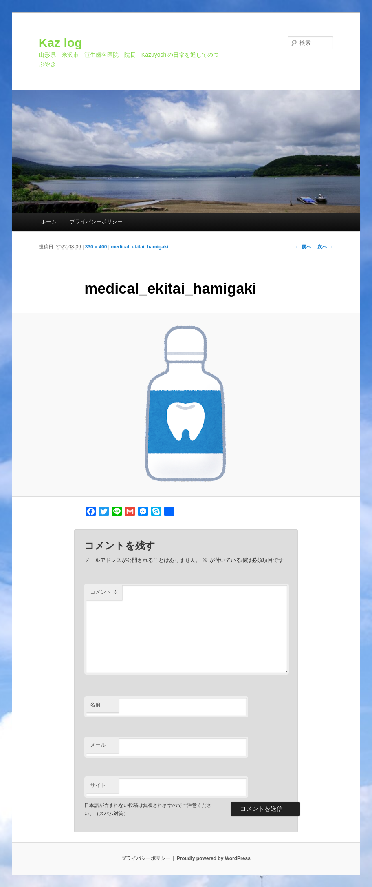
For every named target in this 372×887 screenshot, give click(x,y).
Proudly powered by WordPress (214, 858)
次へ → (325, 247)
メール (98, 745)
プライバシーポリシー (96, 222)
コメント (104, 592)
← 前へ (303, 247)
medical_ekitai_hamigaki (139, 247)
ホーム (49, 222)
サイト (98, 785)
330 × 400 (96, 247)
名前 (95, 704)
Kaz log (60, 42)
